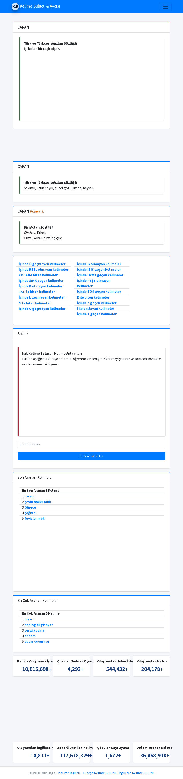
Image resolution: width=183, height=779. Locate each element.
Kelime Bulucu (69, 773)
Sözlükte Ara (91, 456)
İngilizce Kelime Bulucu (136, 773)
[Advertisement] (92, 86)
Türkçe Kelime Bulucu (99, 773)
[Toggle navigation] (165, 6)
